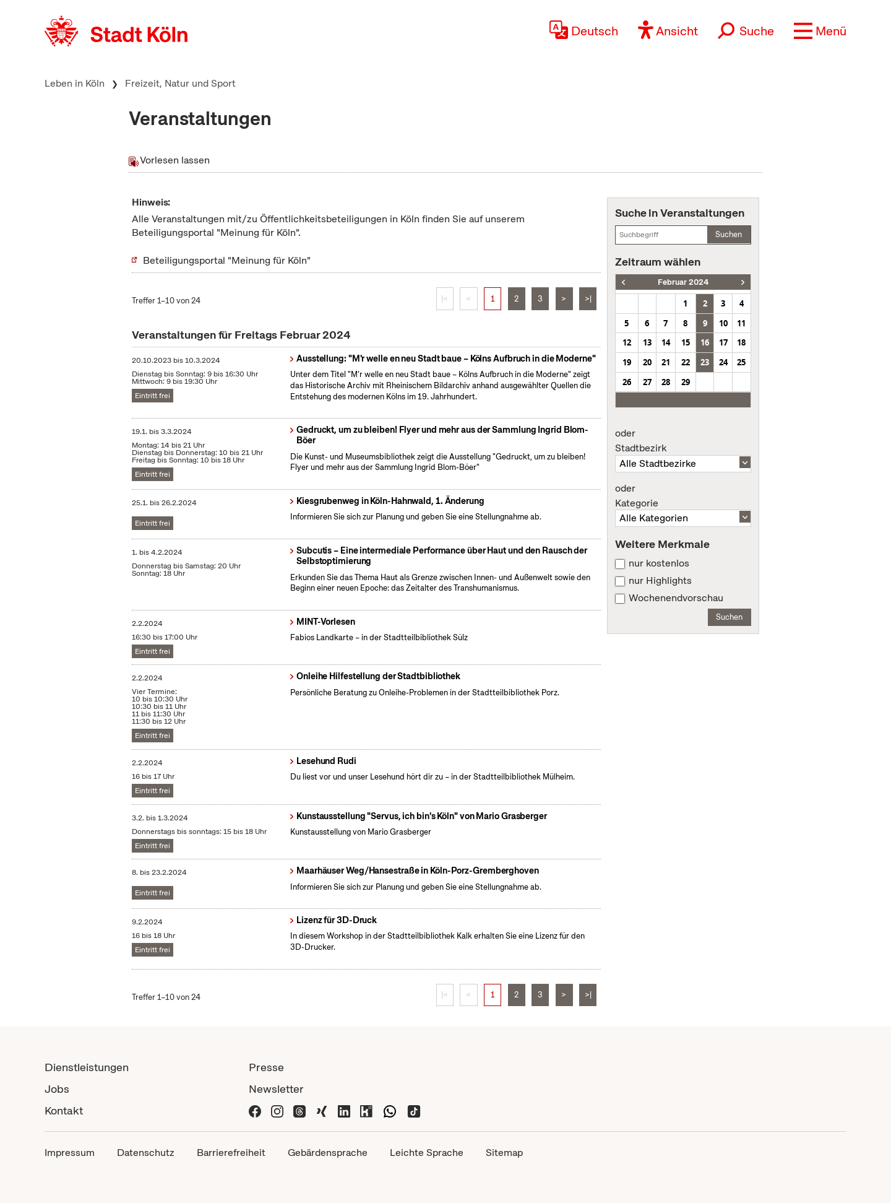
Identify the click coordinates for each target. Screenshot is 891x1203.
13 (647, 342)
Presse (266, 1067)
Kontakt (64, 1110)
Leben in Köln (75, 83)
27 (647, 382)
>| (588, 298)
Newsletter (276, 1089)
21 (665, 362)
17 (723, 342)
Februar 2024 (683, 282)
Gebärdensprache (328, 1152)
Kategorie (683, 496)
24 (723, 362)
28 (665, 382)
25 (741, 362)
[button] (820, 30)
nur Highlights (660, 581)
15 (685, 342)
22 (685, 362)
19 (626, 362)
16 (704, 342)
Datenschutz (145, 1152)
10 (723, 323)
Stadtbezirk (683, 440)
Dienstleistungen (87, 1067)
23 (704, 362)
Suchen (728, 234)
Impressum (70, 1152)
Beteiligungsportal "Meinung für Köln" (227, 260)
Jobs (57, 1089)
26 (626, 382)
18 (741, 342)
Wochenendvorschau (676, 598)
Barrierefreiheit (231, 1152)
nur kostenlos (659, 563)
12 (626, 342)
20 (647, 362)
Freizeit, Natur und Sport (180, 83)
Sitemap (504, 1152)
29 (685, 382)
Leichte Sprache (426, 1152)
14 (665, 342)
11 (741, 323)
